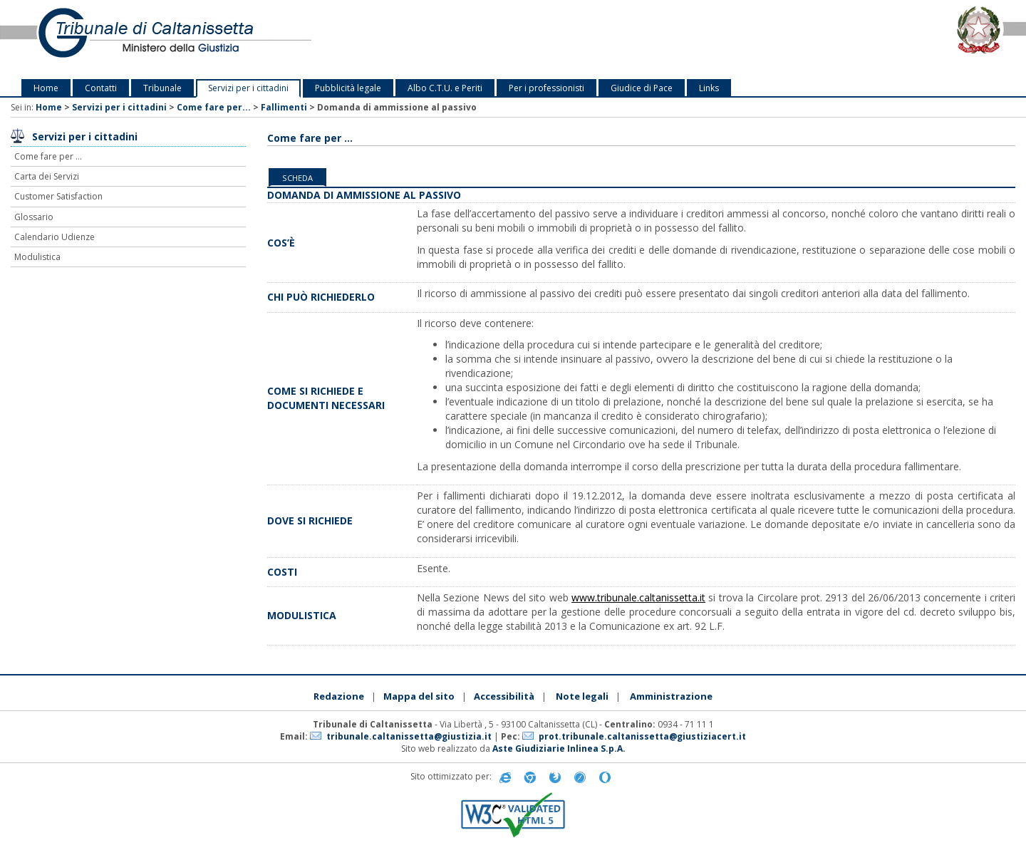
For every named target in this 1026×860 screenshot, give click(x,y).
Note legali (582, 696)
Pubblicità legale (348, 88)
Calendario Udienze (54, 237)
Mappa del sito (419, 696)
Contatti (101, 88)
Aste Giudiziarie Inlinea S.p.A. (559, 748)
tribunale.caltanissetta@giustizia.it (409, 736)
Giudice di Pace (642, 88)
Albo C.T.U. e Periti (445, 88)
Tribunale (162, 88)
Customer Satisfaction (58, 196)
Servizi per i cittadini (248, 88)
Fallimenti (284, 107)
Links (709, 88)
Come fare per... (214, 107)
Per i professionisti (546, 88)
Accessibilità (504, 696)
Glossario (33, 217)
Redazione (339, 696)
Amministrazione (671, 696)
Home (45, 88)
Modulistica (37, 257)
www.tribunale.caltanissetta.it (638, 597)
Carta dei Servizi (46, 176)
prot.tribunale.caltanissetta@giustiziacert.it (642, 736)
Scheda (297, 177)
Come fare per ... (48, 156)
